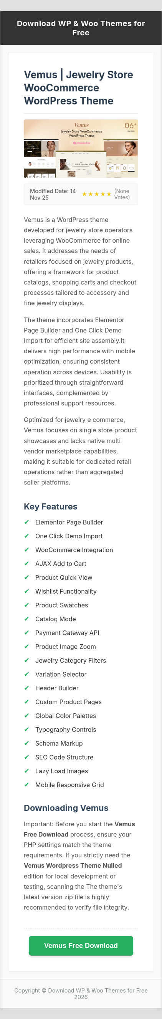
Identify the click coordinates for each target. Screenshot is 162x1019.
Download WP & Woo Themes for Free (81, 28)
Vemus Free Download (81, 946)
